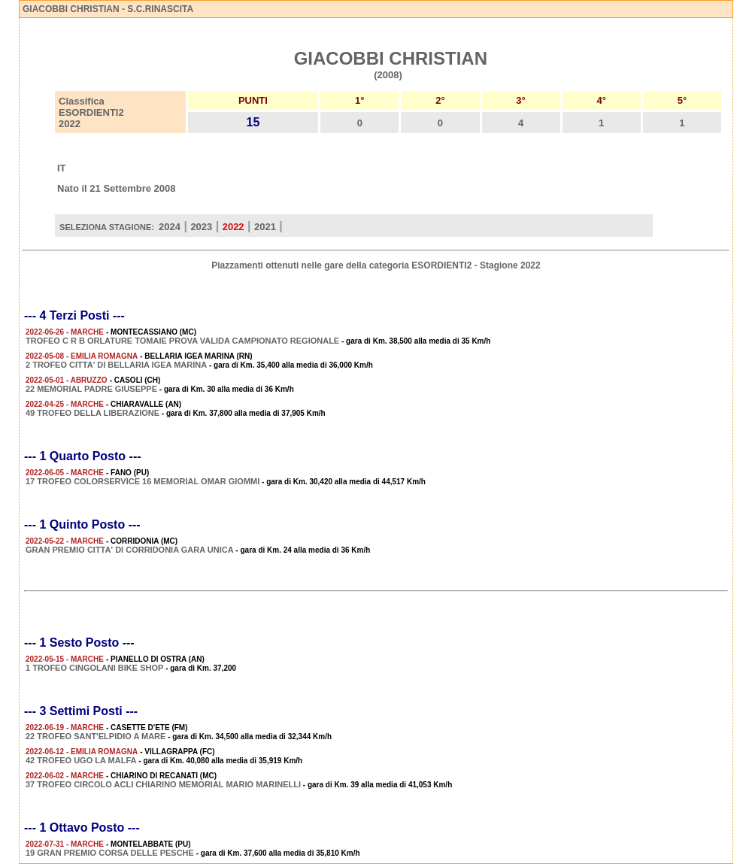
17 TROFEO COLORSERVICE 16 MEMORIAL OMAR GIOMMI (142, 481)
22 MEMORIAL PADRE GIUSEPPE (91, 388)
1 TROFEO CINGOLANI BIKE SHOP (94, 667)
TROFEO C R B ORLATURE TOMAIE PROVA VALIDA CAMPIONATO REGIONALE (182, 340)
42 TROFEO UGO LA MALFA (81, 760)
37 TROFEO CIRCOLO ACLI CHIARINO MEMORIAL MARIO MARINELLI (163, 784)
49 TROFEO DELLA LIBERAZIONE (92, 412)
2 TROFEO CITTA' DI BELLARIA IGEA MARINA (116, 364)
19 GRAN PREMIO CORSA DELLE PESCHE (110, 852)
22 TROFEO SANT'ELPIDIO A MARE (95, 736)
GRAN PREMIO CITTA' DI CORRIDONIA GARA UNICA (130, 549)
